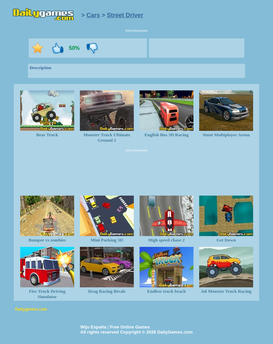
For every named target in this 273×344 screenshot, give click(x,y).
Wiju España (93, 326)
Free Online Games (130, 326)
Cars (93, 15)
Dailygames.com (31, 309)
